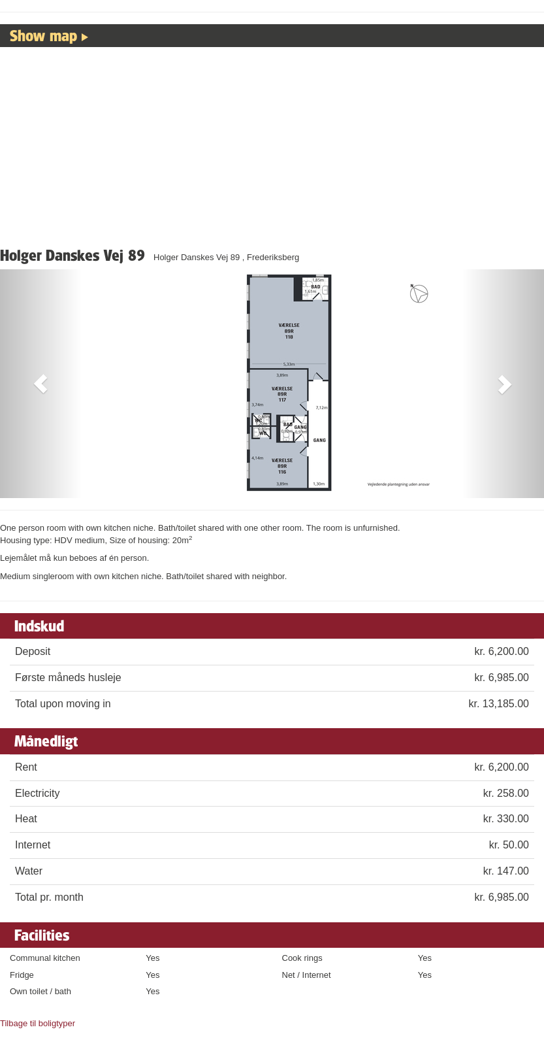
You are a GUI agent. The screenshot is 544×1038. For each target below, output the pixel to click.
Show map (43, 35)
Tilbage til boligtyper (37, 1023)
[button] (41, 383)
